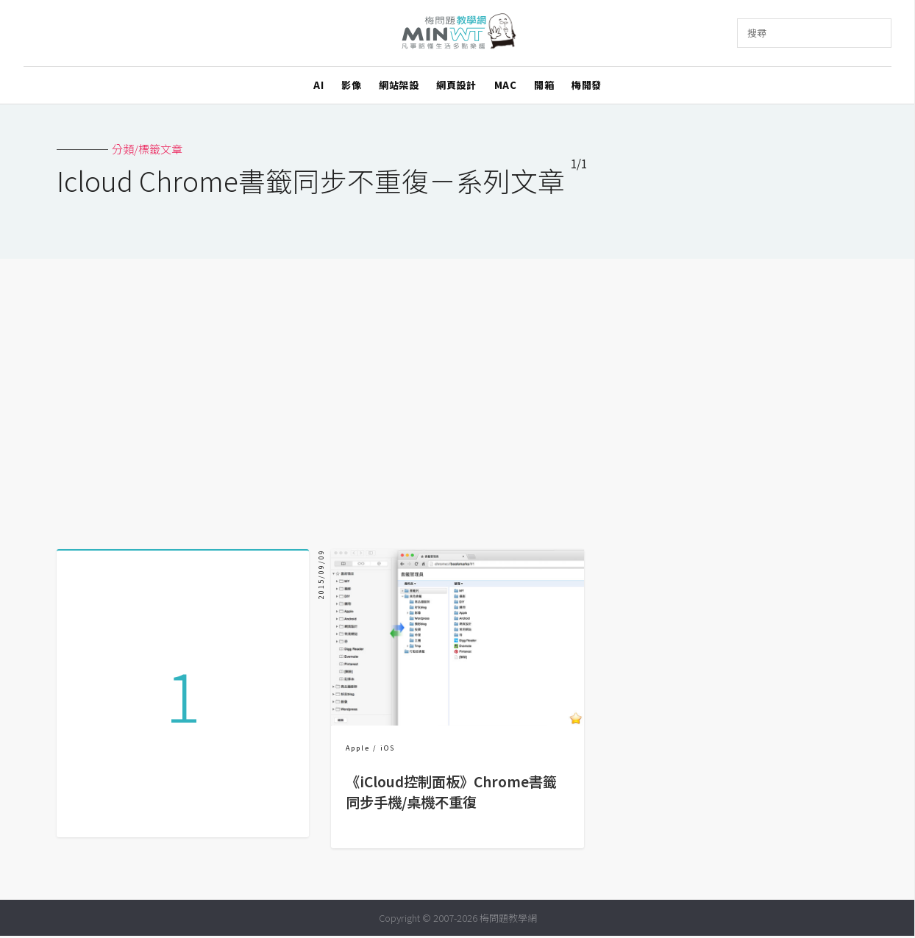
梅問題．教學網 (458, 33)
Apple (358, 748)
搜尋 (756, 33)
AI (318, 85)
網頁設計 (456, 85)
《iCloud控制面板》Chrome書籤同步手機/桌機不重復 (451, 791)
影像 (351, 85)
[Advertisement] (457, 398)
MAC (505, 85)
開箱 (544, 85)
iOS (387, 748)
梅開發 (587, 85)
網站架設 (399, 85)
